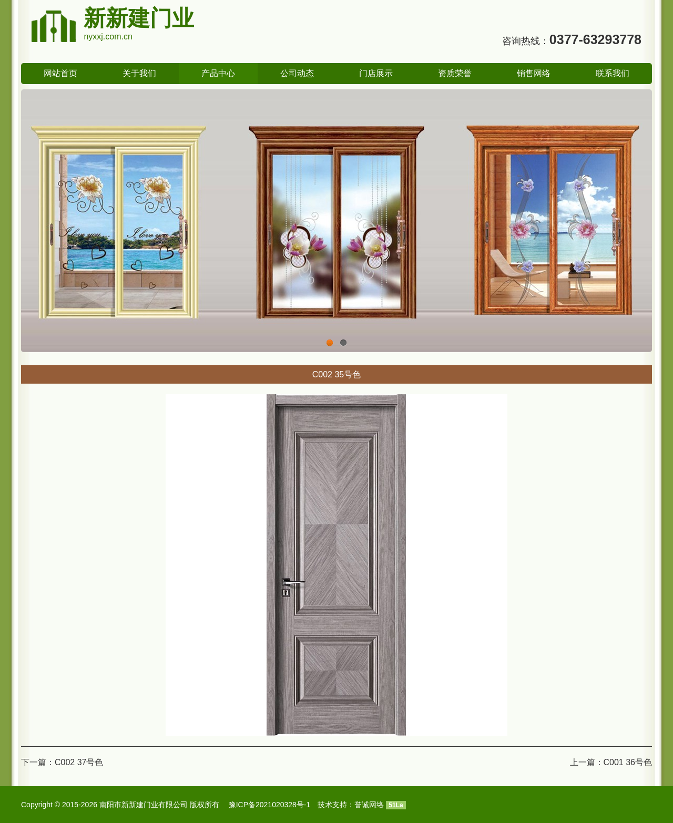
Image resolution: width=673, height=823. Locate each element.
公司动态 (297, 73)
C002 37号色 (79, 762)
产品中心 (218, 73)
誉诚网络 (369, 804)
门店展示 (376, 73)
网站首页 (60, 73)
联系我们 (612, 73)
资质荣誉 (455, 73)
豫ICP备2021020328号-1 (270, 804)
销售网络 (533, 73)
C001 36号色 (628, 762)
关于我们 (139, 73)
